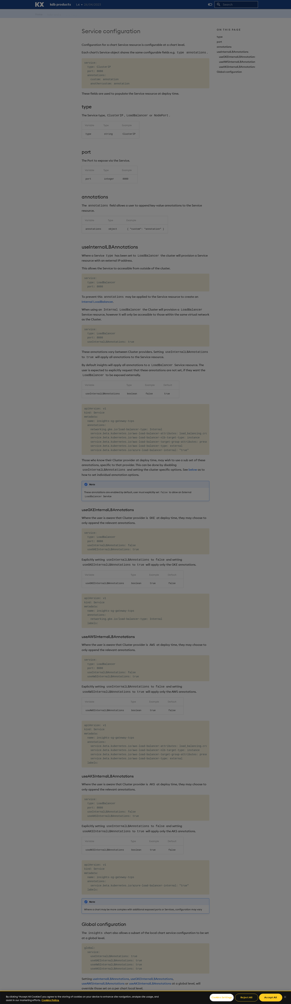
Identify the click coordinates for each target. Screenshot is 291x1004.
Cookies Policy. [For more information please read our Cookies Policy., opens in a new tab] (50, 1000)
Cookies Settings (222, 997)
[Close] (285, 997)
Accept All (270, 997)
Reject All (246, 997)
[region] (145, 997)
